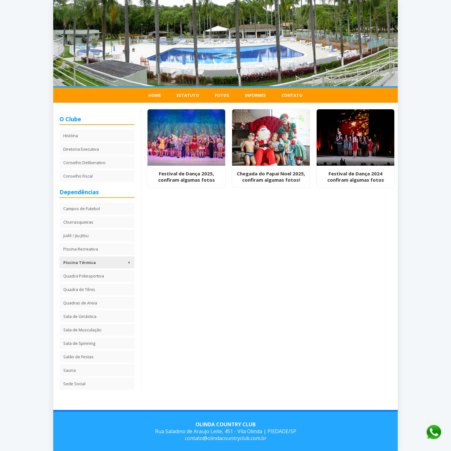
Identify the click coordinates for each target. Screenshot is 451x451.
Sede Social (74, 383)
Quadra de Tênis (79, 289)
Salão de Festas (78, 357)
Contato (292, 95)
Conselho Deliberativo (84, 162)
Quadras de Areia (80, 303)
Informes (255, 95)
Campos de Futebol (81, 208)
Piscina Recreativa (80, 249)
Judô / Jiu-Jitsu (76, 235)
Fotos (222, 95)
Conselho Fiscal (78, 176)
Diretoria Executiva (81, 149)
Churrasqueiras (78, 222)
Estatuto (188, 95)
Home (154, 95)
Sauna (69, 370)
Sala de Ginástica (79, 316)
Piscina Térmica (97, 262)
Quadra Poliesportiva (83, 276)
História (70, 135)
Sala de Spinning (79, 343)
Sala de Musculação (82, 330)
